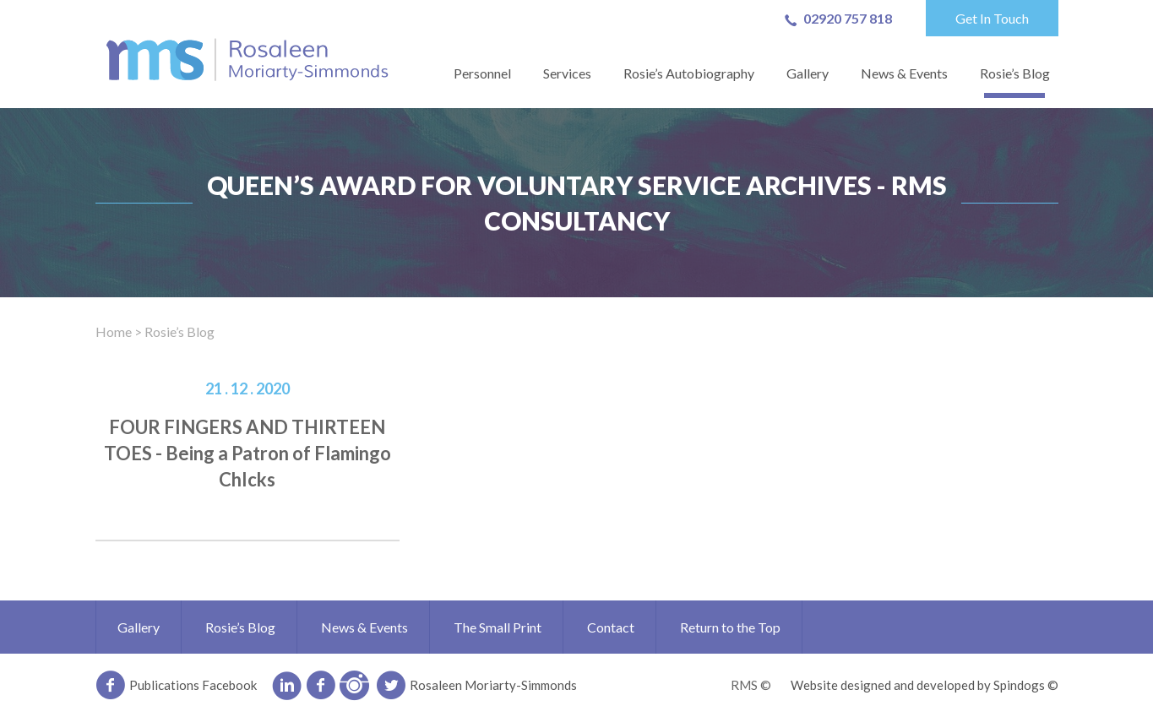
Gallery (807, 73)
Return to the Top (730, 627)
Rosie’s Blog (1015, 73)
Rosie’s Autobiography (688, 73)
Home (113, 331)
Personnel (482, 73)
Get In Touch (992, 18)
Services (567, 73)
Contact (610, 627)
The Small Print (497, 627)
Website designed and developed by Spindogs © (924, 685)
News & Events (904, 73)
